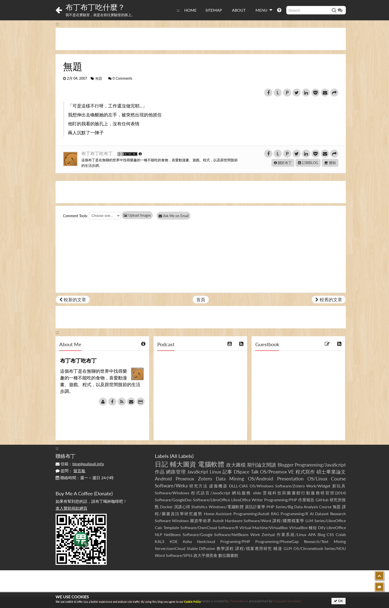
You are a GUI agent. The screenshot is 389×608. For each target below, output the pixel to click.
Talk (255, 471)
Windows (180, 520)
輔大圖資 (183, 464)
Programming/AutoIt (251, 513)
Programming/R (294, 513)
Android (163, 478)
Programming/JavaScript (320, 465)
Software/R (228, 527)
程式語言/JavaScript (210, 492)
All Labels (181, 456)
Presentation (290, 478)
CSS (330, 534)
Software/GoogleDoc (173, 499)
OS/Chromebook (308, 548)
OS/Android (260, 478)
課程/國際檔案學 (288, 520)
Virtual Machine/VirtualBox (263, 527)
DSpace (241, 471)
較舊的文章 (328, 299)
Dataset (322, 513)
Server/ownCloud (170, 548)
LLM (309, 520)
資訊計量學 (255, 506)
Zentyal (268, 534)
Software (163, 520)
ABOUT (239, 10)
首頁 (200, 299)
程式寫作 (305, 471)
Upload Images (137, 215)
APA (312, 534)
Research (338, 513)
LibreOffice (336, 527)
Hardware (233, 520)
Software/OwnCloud (198, 527)
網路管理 (176, 471)
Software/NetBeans (231, 534)
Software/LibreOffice (211, 499)
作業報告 (306, 499)
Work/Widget (318, 485)
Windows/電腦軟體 (226, 506)
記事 (227, 471)
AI (312, 513)
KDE (174, 541)
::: (178, 10)
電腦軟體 (211, 464)
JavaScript (197, 471)
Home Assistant (218, 513)
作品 (160, 471)
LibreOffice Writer (247, 499)
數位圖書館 (228, 555)
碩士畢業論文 (331, 471)
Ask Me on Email (175, 216)
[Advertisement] (201, 39)
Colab (341, 534)
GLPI (288, 548)
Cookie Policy (192, 601)
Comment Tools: (75, 216)
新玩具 (339, 485)
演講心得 (182, 506)
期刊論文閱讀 (261, 465)
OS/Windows (262, 485)
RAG (275, 513)
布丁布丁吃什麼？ (95, 6)
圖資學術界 (200, 520)
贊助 (330, 163)
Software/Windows (172, 492)
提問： (70, 470)
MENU (264, 9)
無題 (98, 78)
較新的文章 (72, 299)
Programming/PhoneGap (277, 541)
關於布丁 (283, 163)
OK (338, 601)
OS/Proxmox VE (277, 471)
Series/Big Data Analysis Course (304, 506)
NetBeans (172, 534)
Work (255, 534)
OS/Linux (317, 478)
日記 (161, 464)
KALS (159, 541)
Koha (187, 541)
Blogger (285, 465)
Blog (321, 534)
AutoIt (218, 520)
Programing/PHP (235, 541)
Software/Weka (171, 485)
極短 (313, 527)
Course (338, 478)
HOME (190, 10)
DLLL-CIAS (238, 485)
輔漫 (277, 548)
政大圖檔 (236, 465)
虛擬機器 (218, 485)
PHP (270, 506)
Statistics (199, 506)
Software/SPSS (179, 555)
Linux (215, 471)
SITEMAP (213, 10)
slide (257, 492)
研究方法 (198, 485)
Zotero (205, 478)
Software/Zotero (290, 485)
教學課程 (225, 548)
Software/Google (198, 534)
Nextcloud (206, 541)
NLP (158, 534)
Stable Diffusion (201, 548)
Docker (166, 506)
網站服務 (241, 492)
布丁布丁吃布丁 (97, 153)
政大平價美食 (205, 555)
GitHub (322, 499)
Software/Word (257, 520)
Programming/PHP (280, 499)
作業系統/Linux (291, 534)
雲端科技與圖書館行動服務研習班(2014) (304, 492)
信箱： (80, 463)
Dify (321, 527)
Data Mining (230, 478)
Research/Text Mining (325, 541)
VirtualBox (298, 527)
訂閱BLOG (308, 163)
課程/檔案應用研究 (253, 548)
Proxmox (185, 478)
